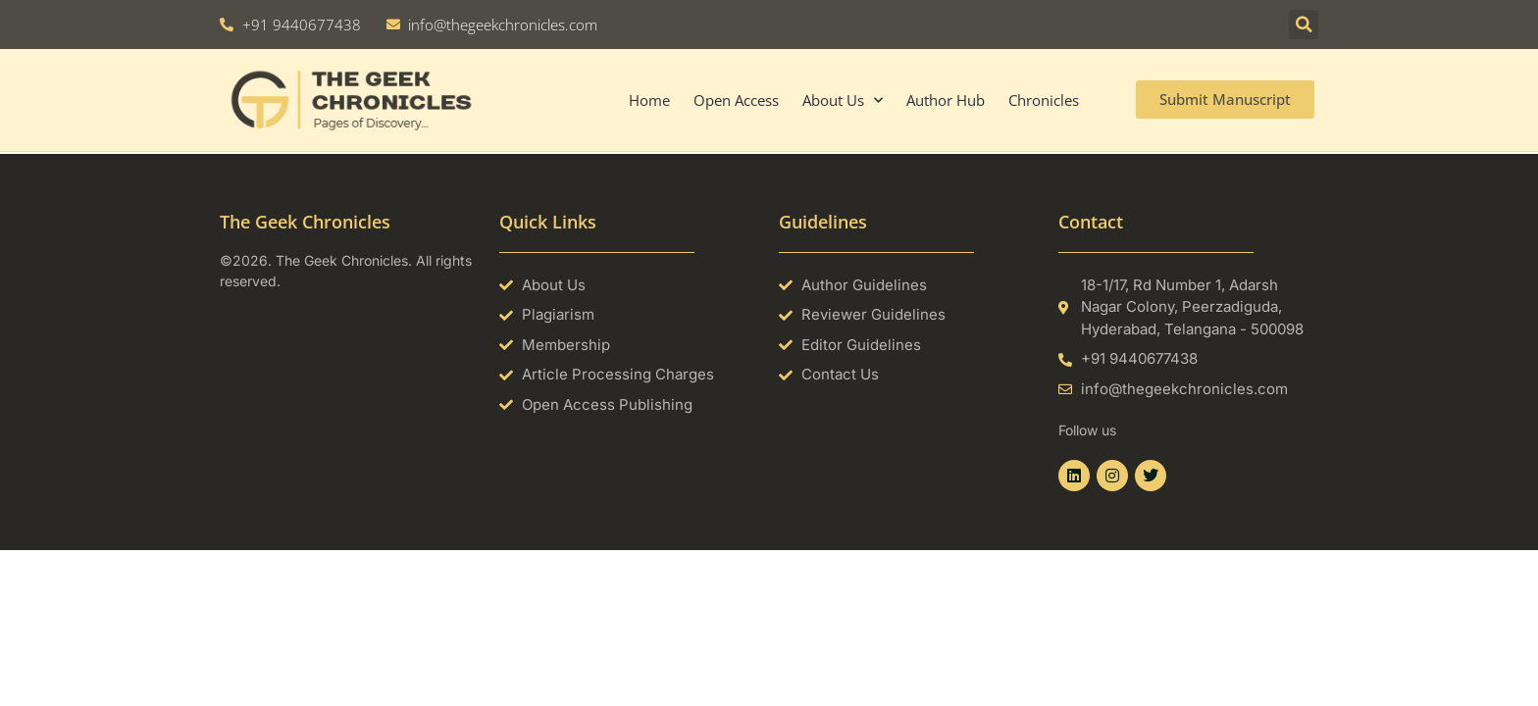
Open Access (736, 100)
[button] (1303, 24)
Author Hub (945, 100)
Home (649, 100)
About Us (842, 100)
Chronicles (1043, 100)
